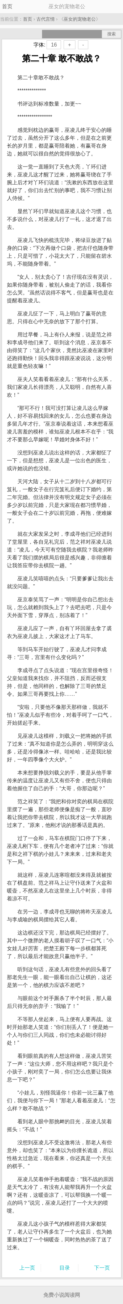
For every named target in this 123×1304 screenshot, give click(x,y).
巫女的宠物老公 (80, 19)
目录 (64, 1268)
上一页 (27, 1268)
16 (54, 45)
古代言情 (45, 19)
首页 (7, 6)
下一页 (102, 1268)
